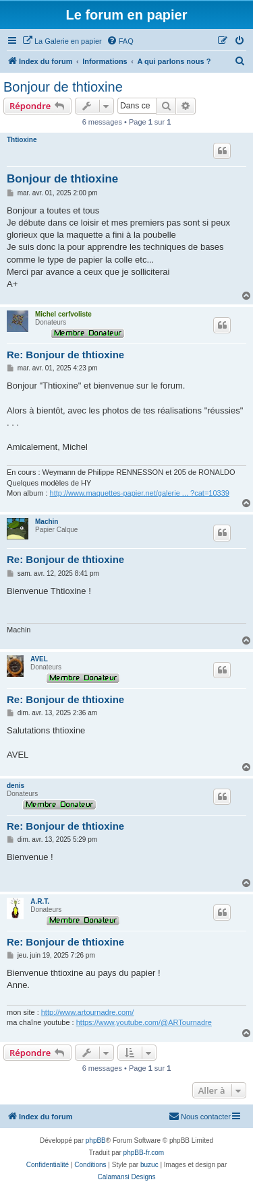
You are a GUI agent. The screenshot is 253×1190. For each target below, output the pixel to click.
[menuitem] (62, 41)
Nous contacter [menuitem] (200, 1116)
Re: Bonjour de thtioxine (65, 354)
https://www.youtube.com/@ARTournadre (144, 1022)
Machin (46, 521)
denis (15, 785)
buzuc (149, 1164)
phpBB (96, 1140)
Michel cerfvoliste (63, 314)
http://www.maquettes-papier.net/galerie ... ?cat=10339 (139, 493)
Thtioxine (21, 139)
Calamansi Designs (126, 1177)
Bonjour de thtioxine (63, 86)
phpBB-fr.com (144, 1152)
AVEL (39, 659)
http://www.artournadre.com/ (87, 1012)
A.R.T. (39, 901)
